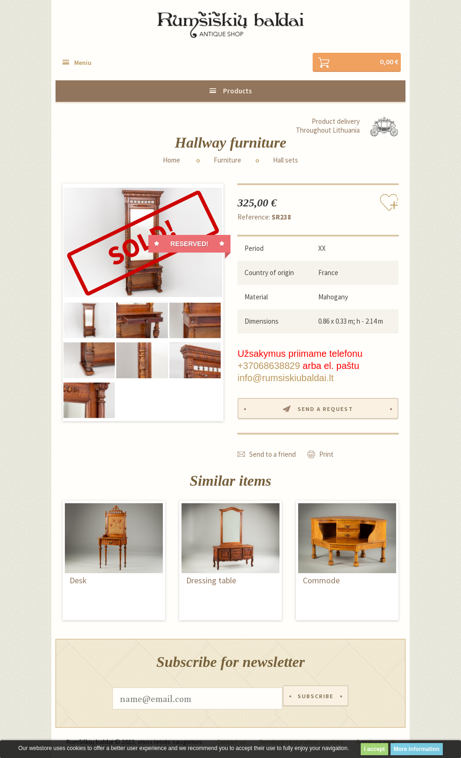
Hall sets (285, 160)
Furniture (227, 160)
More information (417, 749)
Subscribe (315, 700)
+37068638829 (268, 366)
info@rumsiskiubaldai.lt (285, 378)
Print (326, 456)
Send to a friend (272, 456)
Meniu (82, 63)
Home (171, 160)
